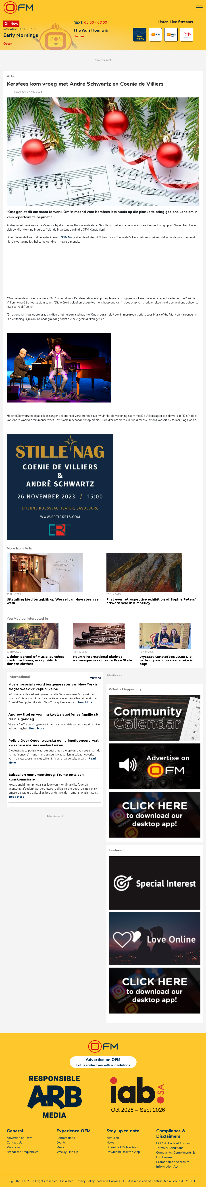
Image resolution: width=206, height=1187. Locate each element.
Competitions (65, 1138)
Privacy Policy (85, 1181)
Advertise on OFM (19, 1138)
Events (61, 1142)
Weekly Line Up (67, 1152)
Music (60, 1147)
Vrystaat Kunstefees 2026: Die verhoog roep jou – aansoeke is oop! (166, 660)
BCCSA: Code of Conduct (174, 1143)
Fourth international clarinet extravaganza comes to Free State (102, 658)
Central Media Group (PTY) (170, 1181)
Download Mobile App (121, 1147)
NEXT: (78, 22)
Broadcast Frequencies (22, 1152)
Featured (112, 1138)
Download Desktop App (123, 1152)
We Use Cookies (108, 1181)
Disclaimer (65, 1181)
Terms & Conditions (169, 1148)
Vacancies (14, 1147)
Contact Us (14, 1142)
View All (95, 678)
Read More (85, 702)
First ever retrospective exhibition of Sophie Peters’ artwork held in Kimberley (151, 601)
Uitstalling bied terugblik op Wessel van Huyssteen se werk (53, 601)
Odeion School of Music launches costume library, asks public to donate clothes (35, 660)
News (110, 1142)
